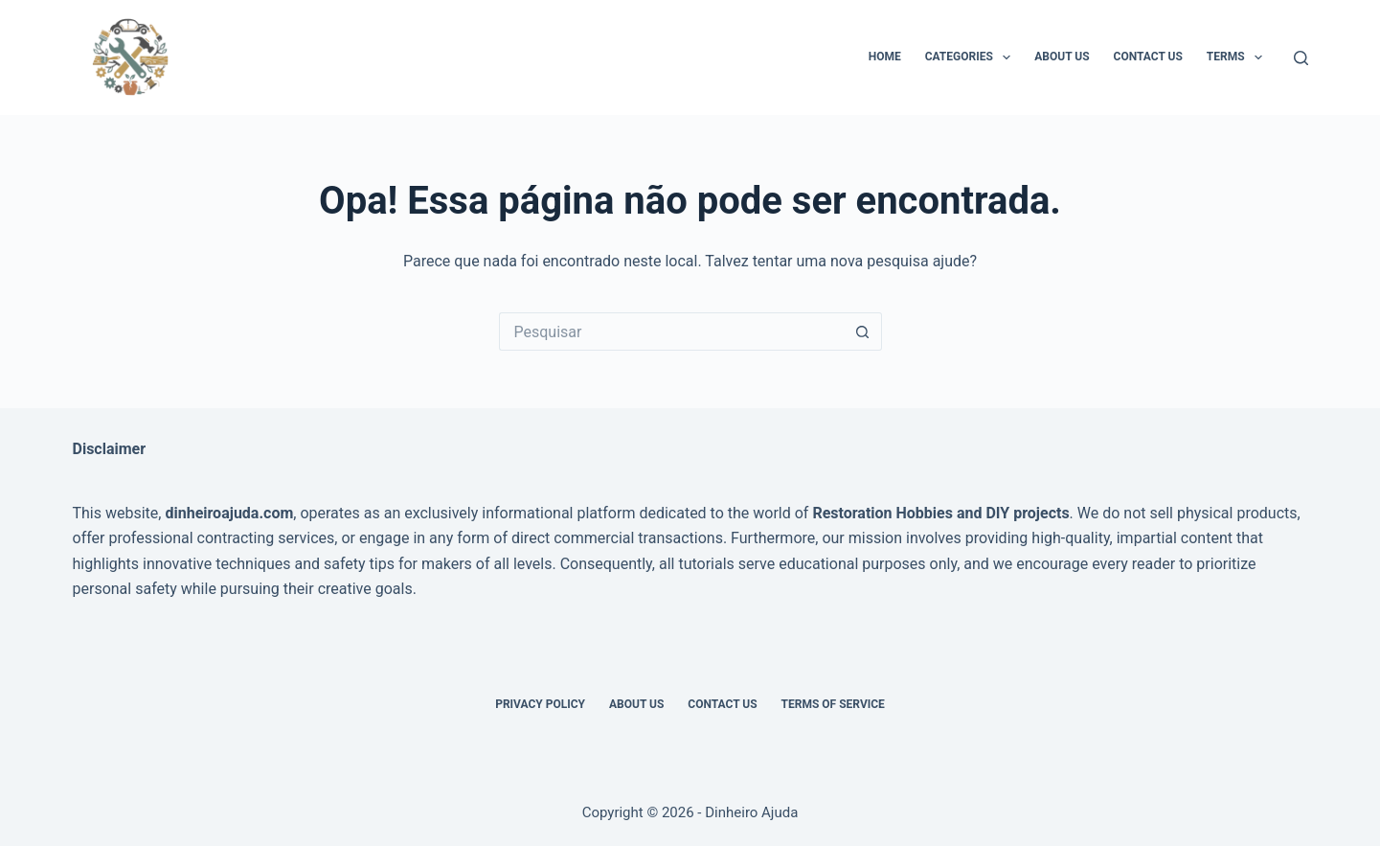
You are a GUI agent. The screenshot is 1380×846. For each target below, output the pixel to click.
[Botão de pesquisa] (863, 331)
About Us (1061, 56)
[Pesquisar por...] (671, 331)
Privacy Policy (540, 704)
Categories (972, 57)
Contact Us (1148, 56)
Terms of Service (833, 704)
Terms (1238, 57)
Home (885, 56)
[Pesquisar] (1301, 58)
